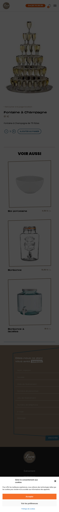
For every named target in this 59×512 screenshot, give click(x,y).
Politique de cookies (28, 509)
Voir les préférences (29, 503)
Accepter (29, 496)
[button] (55, 481)
